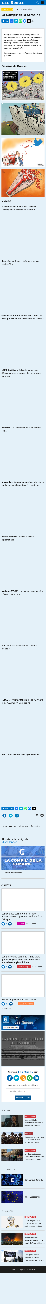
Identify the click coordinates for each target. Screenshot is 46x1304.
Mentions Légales (18, 1270)
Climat (21, 924)
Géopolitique (24, 967)
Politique (28, 1133)
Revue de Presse (26, 1004)
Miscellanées (7, 9)
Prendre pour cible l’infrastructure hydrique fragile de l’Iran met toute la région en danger (34, 1240)
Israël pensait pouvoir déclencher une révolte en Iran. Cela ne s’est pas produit (34, 1157)
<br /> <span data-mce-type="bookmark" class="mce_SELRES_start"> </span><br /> (23, 343)
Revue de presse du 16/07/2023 (18, 999)
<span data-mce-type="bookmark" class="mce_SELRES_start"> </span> (23, 289)
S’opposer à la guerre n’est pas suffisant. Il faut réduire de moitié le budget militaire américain (34, 1140)
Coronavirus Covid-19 (34, 1180)
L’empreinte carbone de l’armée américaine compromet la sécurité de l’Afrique (21, 916)
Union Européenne (32, 1197)
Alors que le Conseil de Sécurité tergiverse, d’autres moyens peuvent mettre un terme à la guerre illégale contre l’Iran (34, 1257)
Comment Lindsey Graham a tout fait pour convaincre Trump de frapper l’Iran (34, 1123)
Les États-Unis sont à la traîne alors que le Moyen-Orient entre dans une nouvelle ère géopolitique (20, 959)
